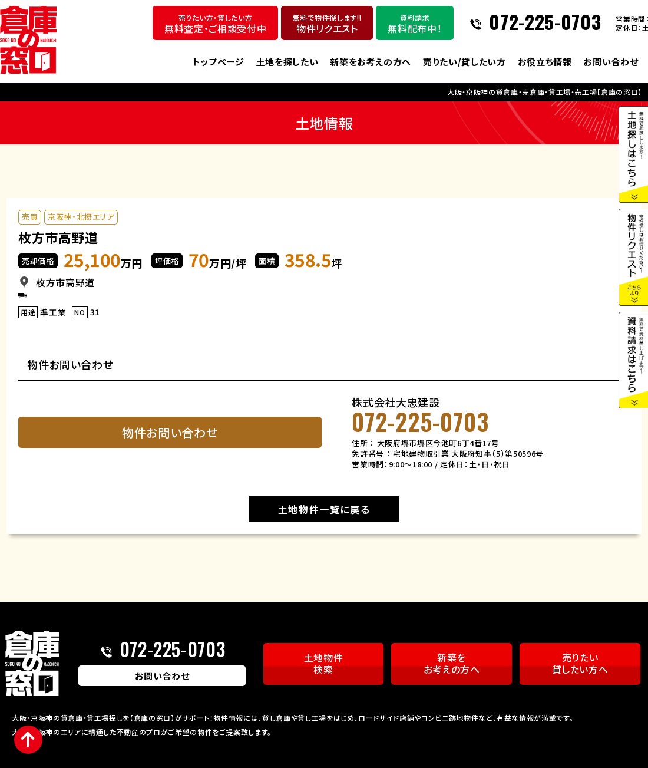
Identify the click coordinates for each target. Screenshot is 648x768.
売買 (30, 217)
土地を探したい (287, 61)
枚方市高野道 (58, 237)
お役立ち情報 (545, 61)
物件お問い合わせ (169, 432)
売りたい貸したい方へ (580, 664)
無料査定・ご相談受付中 (215, 23)
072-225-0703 (545, 23)
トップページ (218, 61)
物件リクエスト (327, 23)
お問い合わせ (610, 61)
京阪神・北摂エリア (81, 217)
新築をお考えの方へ (370, 61)
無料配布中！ (415, 23)
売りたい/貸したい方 (464, 61)
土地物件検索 (323, 664)
